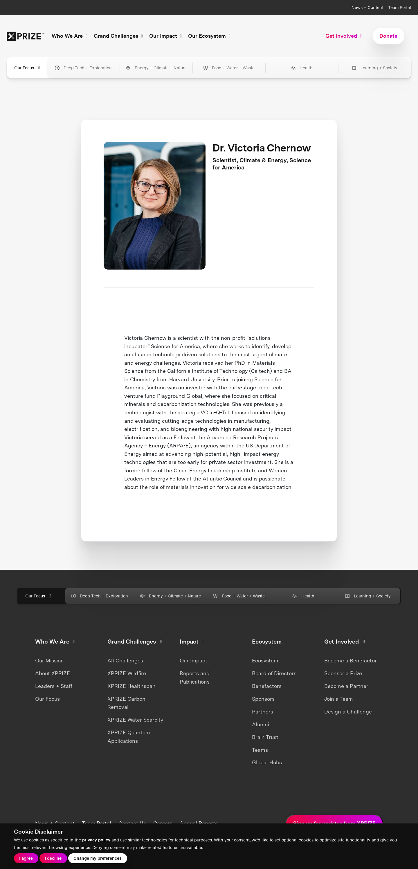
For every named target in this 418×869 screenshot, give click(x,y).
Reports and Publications (195, 677)
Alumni (260, 724)
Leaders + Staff (53, 686)
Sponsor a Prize (343, 673)
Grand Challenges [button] (119, 36)
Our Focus (47, 699)
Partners (262, 712)
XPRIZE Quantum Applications (128, 736)
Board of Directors (274, 673)
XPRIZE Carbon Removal (126, 703)
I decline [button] (53, 858)
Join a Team (338, 699)
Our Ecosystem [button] (210, 36)
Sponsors (263, 699)
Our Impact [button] (166, 36)
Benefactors (267, 686)
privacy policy (96, 839)
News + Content (367, 7)
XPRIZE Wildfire (126, 673)
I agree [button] (26, 858)
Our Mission (49, 660)
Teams (260, 750)
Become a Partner (346, 686)
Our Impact (193, 660)
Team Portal (399, 7)
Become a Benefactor (350, 660)
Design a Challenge (348, 712)
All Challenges (125, 660)
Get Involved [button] (344, 36)
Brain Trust (265, 737)
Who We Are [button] (70, 36)
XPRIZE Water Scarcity (135, 720)
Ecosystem (265, 660)
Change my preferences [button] (97, 858)
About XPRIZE (52, 673)
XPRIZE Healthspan (131, 686)
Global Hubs (267, 762)
